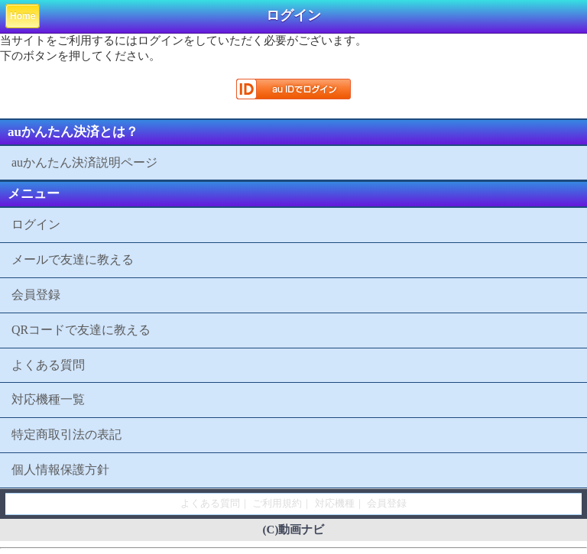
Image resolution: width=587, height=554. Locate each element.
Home (22, 16)
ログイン (35, 224)
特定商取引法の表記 (66, 434)
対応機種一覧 (48, 399)
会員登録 (35, 294)
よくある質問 (48, 364)
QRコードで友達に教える (81, 329)
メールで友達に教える (72, 259)
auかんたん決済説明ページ (84, 162)
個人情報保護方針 (60, 469)
